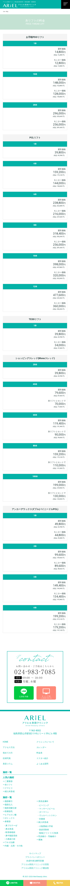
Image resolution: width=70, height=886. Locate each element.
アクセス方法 (9, 747)
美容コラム (8, 764)
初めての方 (8, 753)
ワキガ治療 (10, 842)
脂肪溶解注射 (11, 808)
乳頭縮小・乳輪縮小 (47, 836)
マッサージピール (47, 809)
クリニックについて (45, 742)
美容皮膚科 (43, 801)
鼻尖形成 (9, 829)
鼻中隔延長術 (11, 835)
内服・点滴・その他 (13, 846)
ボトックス (10, 818)
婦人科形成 (10, 791)
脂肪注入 (9, 804)
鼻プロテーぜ (11, 825)
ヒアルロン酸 (11, 815)
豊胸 (40, 840)
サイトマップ (35, 853)
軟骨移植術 (10, 832)
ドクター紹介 (42, 758)
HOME (5, 742)
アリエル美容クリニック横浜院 (35, 868)
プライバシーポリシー (35, 857)
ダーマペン (44, 812)
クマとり (9, 788)
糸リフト (9, 785)
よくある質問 (42, 764)
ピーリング (44, 805)
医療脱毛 (9, 811)
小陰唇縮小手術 (46, 826)
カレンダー (41, 747)
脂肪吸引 (9, 801)
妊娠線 (42, 819)
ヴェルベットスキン (48, 815)
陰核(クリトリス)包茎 (48, 833)
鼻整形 (8, 821)
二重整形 (9, 781)
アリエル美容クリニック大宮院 (35, 864)
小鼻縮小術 (10, 839)
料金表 (39, 753)
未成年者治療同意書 (35, 861)
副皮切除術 (44, 829)
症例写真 (7, 758)
